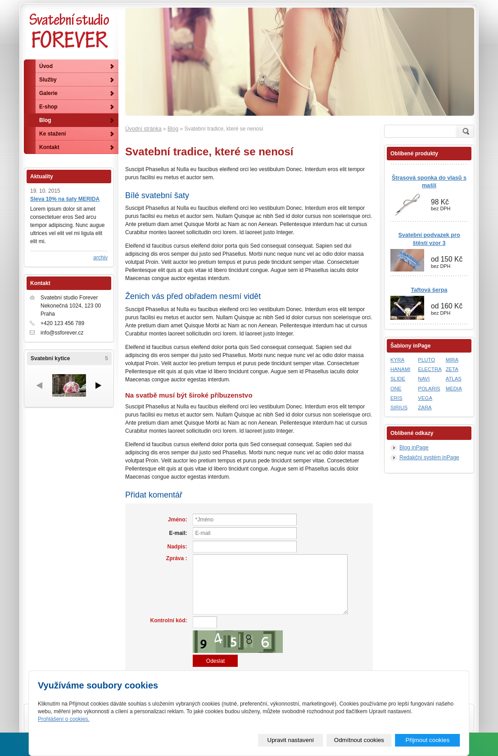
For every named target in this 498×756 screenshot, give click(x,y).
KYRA (397, 359)
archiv (100, 257)
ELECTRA (430, 369)
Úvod (46, 66)
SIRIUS (398, 407)
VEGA (425, 398)
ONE (396, 388)
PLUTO (426, 359)
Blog (173, 129)
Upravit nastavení (290, 740)
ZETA (452, 369)
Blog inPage (414, 447)
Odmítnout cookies (359, 740)
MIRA (452, 359)
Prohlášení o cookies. (64, 719)
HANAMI (400, 369)
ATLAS (454, 378)
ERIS (396, 398)
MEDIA (454, 388)
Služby (48, 80)
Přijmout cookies (428, 740)
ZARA (424, 407)
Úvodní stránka (143, 129)
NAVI (424, 378)
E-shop (48, 107)
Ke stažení (52, 134)
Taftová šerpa (429, 290)
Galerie (48, 93)
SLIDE (397, 378)
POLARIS (429, 388)
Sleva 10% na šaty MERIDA (65, 199)
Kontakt (49, 147)
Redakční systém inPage (429, 457)
